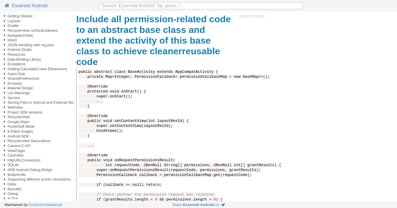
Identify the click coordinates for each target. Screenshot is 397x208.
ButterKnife (17, 174)
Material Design (20, 88)
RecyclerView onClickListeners (33, 30)
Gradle (13, 25)
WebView (15, 107)
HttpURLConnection (24, 160)
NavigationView (20, 35)
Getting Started (20, 16)
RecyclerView (19, 117)
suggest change (251, 16)
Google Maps (18, 122)
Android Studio (20, 49)
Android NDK (18, 136)
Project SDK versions (25, 112)
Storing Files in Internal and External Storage (44, 102)
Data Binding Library (24, 59)
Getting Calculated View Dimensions (37, 69)
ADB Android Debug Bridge (30, 170)
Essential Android (26, 5)
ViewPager (16, 150)
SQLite (13, 165)
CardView (15, 155)
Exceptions (17, 64)
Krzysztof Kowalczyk (45, 205)
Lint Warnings (19, 93)
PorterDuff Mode (21, 126)
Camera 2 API (19, 146)
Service (14, 98)
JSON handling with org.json (31, 45)
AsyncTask (16, 74)
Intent (12, 40)
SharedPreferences (23, 78)
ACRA (13, 198)
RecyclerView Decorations (29, 141)
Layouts (14, 21)
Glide (12, 184)
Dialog (13, 194)
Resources (16, 54)
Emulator (15, 83)
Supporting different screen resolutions (39, 179)
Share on (198, 205)
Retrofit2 (14, 189)
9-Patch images (20, 131)
